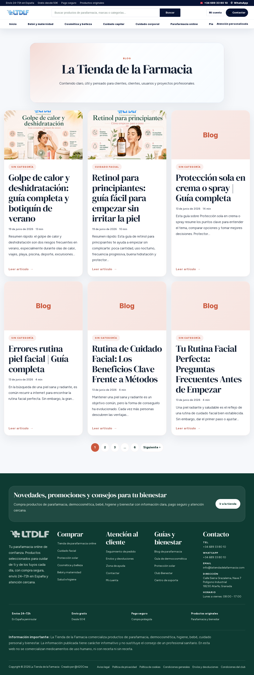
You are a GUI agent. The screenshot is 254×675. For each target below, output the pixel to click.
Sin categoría (22, 166)
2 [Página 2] (105, 447)
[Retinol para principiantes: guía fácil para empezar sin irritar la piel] (127, 134)
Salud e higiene (66, 579)
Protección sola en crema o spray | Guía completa (210, 187)
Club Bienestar (163, 573)
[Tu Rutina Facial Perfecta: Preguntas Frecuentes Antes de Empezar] (210, 305)
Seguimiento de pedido (121, 551)
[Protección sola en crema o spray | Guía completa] (210, 134)
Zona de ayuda (115, 566)
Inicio (13, 24)
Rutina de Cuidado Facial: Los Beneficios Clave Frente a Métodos (127, 363)
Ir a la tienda (227, 504)
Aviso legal (103, 666)
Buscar (170, 12)
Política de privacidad (124, 666)
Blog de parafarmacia (168, 551)
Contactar (112, 573)
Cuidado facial (107, 166)
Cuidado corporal (147, 24)
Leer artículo (19, 269)
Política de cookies (150, 666)
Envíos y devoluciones (120, 558)
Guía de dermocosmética (170, 558)
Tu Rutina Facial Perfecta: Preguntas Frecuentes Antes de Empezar (209, 368)
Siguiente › (152, 447)
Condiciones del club (233, 666)
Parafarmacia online (184, 24)
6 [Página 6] (135, 447)
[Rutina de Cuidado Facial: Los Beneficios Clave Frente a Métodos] (127, 305)
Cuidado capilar (113, 24)
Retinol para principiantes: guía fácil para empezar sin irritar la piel (119, 197)
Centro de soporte (166, 580)
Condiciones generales (176, 666)
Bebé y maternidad (40, 24)
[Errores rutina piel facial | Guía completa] (43, 305)
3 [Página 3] (115, 447)
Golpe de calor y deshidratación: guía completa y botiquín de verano (39, 197)
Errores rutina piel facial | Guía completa (38, 358)
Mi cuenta (215, 12)
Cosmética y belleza (78, 24)
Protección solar (67, 558)
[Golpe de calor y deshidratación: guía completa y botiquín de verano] (43, 134)
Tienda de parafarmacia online (76, 543)
